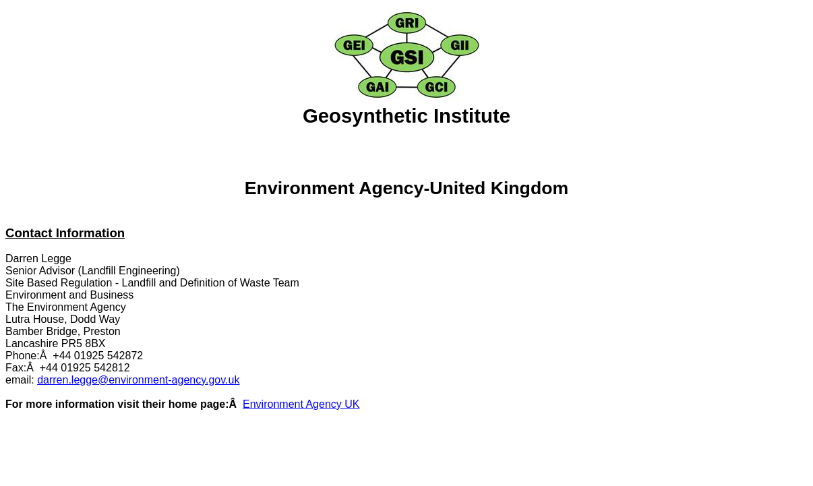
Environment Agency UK (301, 404)
